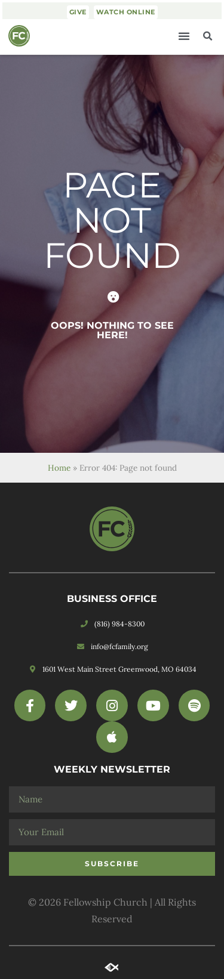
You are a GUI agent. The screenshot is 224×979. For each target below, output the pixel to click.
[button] (184, 36)
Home (59, 467)
